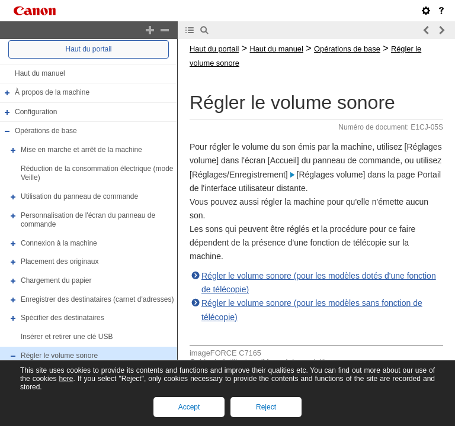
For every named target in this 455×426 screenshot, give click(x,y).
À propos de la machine (52, 92)
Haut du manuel (40, 73)
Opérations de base (46, 131)
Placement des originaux (59, 262)
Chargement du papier (56, 280)
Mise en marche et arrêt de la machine (81, 150)
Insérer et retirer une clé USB (67, 337)
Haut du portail (88, 49)
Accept (189, 407)
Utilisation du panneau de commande (79, 196)
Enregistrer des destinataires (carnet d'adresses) (97, 299)
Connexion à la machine (59, 243)
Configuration (36, 112)
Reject (266, 407)
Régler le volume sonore (59, 355)
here (66, 379)
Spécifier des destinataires (62, 318)
